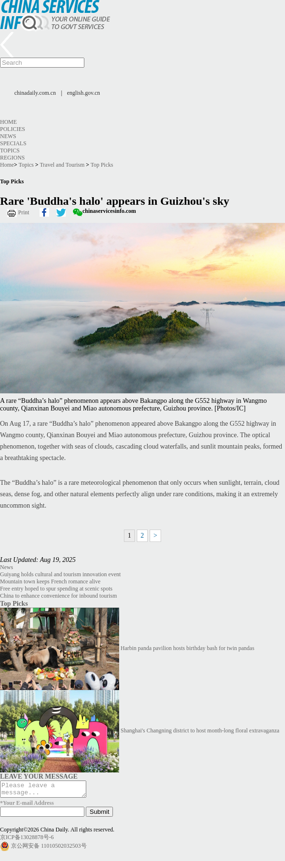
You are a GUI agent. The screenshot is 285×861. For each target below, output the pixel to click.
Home (8, 122)
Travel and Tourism (62, 164)
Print (23, 212)
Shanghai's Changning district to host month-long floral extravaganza (200, 730)
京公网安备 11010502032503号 (49, 848)
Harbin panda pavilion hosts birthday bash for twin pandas (187, 648)
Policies (12, 129)
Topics (10, 150)
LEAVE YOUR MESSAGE (39, 776)
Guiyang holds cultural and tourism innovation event (60, 574)
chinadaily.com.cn (35, 93)
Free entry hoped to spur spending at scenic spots (56, 588)
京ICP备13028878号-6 (27, 840)
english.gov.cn (83, 93)
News (8, 136)
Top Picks (102, 164)
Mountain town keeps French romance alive (50, 581)
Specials (13, 143)
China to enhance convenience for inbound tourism (58, 595)
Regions (12, 157)
